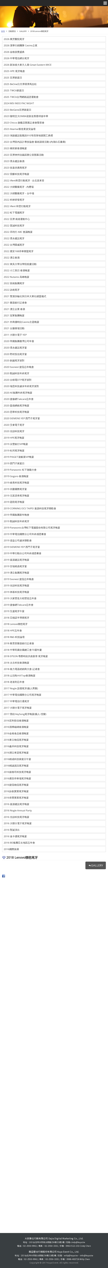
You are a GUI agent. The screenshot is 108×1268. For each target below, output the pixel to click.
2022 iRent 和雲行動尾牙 (17, 206)
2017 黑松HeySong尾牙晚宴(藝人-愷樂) (25, 714)
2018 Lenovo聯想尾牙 (39, 31)
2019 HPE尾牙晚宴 (14, 437)
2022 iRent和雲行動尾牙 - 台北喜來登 (24, 180)
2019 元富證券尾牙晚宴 (16, 495)
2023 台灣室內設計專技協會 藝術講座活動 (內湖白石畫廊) (35, 141)
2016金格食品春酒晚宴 (16, 733)
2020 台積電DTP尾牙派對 (18, 379)
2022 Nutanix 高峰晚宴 (16, 276)
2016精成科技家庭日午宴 (17, 759)
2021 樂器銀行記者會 (15, 302)
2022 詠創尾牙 (12, 289)
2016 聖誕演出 (12, 829)
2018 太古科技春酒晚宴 (16, 662)
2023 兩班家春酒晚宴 (15, 148)
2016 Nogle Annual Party (18, 810)
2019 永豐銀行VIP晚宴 (16, 444)
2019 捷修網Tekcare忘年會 (18, 604)
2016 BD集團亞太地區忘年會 (19, 842)
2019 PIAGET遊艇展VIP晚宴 (19, 456)
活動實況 (12, 31)
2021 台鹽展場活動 (14, 328)
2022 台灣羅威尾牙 (14, 244)
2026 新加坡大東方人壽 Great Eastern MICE (28, 64)
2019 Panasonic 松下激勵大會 (20, 469)
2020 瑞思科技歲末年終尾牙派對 (21, 386)
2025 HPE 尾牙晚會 (14, 71)
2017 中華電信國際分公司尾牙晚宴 (22, 694)
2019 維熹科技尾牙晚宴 (16, 482)
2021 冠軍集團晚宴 (14, 315)
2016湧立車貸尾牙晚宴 (16, 752)
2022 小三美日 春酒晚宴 (17, 270)
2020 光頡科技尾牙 (14, 431)
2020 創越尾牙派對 (14, 360)
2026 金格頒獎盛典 (14, 51)
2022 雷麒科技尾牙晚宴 (16, 174)
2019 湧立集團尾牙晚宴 (16, 572)
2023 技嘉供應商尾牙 (15, 167)
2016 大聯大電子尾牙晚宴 (18, 823)
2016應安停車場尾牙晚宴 (17, 778)
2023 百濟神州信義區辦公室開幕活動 (24, 154)
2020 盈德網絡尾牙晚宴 (16, 405)
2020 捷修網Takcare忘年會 (19, 399)
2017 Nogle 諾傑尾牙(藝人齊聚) (21, 688)
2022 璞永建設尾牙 (14, 238)
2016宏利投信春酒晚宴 (16, 720)
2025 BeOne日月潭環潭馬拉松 (20, 84)
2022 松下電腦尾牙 (14, 212)
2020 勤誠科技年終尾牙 (16, 373)
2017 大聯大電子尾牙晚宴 (18, 707)
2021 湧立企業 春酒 (14, 309)
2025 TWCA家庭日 (14, 90)
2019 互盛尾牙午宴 (14, 611)
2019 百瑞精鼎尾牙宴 (15, 566)
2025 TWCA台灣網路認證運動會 (21, 97)
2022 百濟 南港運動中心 (17, 219)
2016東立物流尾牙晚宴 (16, 739)
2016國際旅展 (11, 849)
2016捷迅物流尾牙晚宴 (16, 784)
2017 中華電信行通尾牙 (16, 701)
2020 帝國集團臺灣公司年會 (19, 341)
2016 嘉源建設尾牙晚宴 (16, 804)
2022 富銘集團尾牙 (14, 283)
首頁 (3, 31)
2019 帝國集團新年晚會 (16, 514)
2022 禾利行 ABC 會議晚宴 (18, 231)
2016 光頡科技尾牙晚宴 (16, 817)
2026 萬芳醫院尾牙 (14, 39)
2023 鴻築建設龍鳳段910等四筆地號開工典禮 (28, 135)
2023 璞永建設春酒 (14, 161)
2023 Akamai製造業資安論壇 (20, 129)
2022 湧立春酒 (12, 257)
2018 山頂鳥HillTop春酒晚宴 (19, 675)
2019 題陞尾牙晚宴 (14, 502)
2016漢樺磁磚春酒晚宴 (16, 727)
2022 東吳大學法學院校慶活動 (20, 264)
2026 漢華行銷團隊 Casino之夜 (20, 45)
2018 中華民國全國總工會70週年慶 (23, 649)
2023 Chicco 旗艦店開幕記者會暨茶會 (24, 122)
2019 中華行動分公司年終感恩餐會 (22, 553)
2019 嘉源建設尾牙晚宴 (16, 559)
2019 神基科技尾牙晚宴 (16, 592)
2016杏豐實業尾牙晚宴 (16, 797)
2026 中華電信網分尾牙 (16, 58)
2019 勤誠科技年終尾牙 (16, 521)
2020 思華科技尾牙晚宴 (16, 411)
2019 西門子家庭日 (14, 463)
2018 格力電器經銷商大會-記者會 (22, 669)
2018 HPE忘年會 (13, 630)
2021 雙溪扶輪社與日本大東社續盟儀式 (25, 296)
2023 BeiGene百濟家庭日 (17, 109)
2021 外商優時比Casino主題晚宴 (21, 322)
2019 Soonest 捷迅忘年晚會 (19, 579)
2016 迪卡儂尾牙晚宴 (15, 836)
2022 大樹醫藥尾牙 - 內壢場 (19, 186)
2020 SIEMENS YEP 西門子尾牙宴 (22, 418)
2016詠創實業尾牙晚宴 (16, 791)
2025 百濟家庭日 (13, 77)
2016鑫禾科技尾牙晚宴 (16, 746)
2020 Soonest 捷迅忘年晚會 (19, 367)
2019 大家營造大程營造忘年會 (20, 598)
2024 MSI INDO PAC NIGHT (19, 103)
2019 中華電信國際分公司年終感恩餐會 (25, 534)
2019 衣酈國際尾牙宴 (15, 489)
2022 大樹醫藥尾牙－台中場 (19, 193)
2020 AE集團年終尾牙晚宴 (18, 392)
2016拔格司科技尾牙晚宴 (17, 772)
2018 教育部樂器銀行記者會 (19, 643)
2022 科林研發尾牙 (14, 199)
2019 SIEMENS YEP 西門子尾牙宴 (22, 547)
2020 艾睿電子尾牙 (14, 424)
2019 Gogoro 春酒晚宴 (16, 476)
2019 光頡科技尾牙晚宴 (16, 585)
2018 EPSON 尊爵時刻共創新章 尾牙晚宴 (26, 656)
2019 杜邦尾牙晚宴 (14, 450)
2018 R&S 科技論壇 (14, 637)
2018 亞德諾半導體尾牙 (16, 617)
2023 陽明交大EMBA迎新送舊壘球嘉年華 (26, 116)
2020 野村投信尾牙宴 (15, 354)
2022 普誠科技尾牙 (14, 225)
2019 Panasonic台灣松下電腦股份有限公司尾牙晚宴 (32, 527)
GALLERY (23, 31)
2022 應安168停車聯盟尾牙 (19, 251)
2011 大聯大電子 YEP (15, 334)
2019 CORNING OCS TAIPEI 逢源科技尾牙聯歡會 (30, 508)
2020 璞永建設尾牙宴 (15, 347)
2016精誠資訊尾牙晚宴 (16, 765)
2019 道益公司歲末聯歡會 (18, 540)
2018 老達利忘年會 (14, 681)
